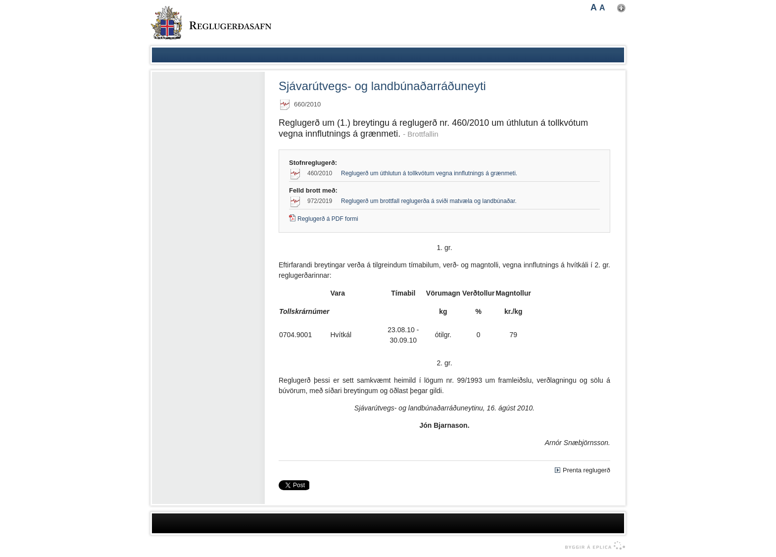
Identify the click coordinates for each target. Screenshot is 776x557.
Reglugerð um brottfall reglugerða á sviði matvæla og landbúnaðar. (429, 201)
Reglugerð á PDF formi (327, 218)
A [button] (593, 7)
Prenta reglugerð (586, 470)
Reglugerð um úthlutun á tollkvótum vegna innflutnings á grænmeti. (429, 173)
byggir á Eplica (592, 546)
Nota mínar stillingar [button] (621, 8)
